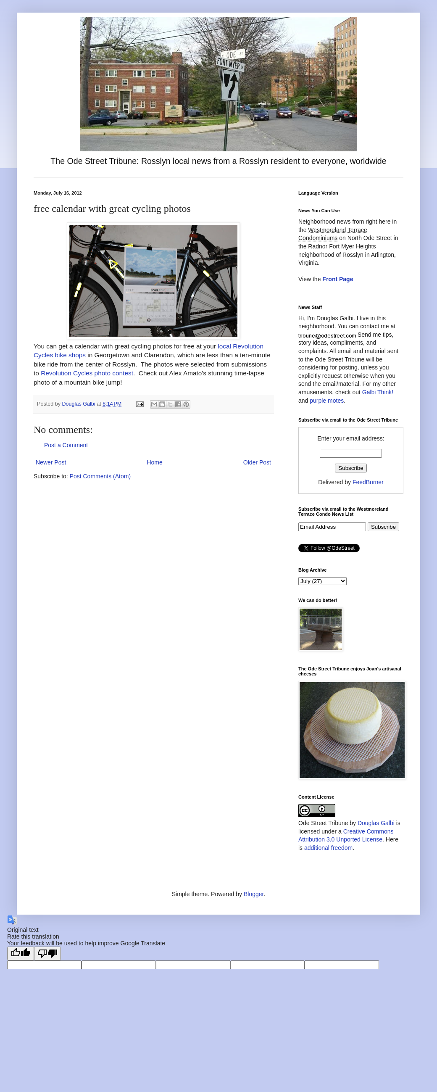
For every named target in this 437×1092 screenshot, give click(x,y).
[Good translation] (20, 953)
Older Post (257, 462)
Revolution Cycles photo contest (87, 373)
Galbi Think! (377, 392)
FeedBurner (368, 482)
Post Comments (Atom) (100, 476)
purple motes (327, 400)
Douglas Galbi (376, 823)
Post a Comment (66, 445)
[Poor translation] (47, 953)
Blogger (253, 894)
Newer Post (51, 462)
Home (154, 462)
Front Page (337, 279)
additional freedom (328, 847)
